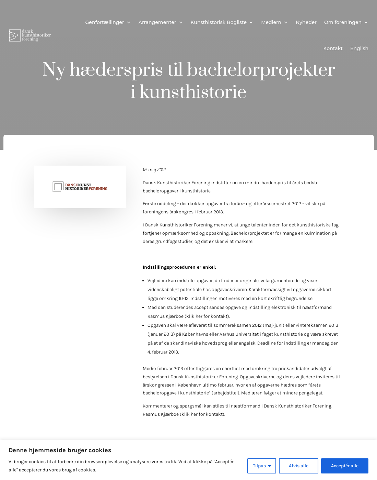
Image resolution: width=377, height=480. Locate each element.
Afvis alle (298, 466)
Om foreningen (343, 22)
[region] (188, 460)
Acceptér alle (344, 466)
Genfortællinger (104, 22)
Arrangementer (157, 22)
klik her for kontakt (206, 316)
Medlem (271, 22)
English (359, 48)
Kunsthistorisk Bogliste (219, 22)
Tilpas (259, 466)
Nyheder (306, 22)
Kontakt (333, 48)
